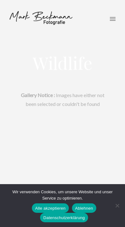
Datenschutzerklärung (64, 217)
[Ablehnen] (117, 205)
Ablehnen (84, 208)
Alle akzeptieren (50, 208)
